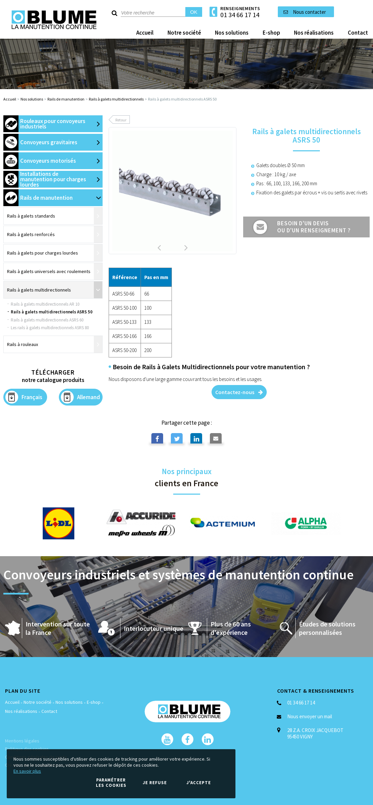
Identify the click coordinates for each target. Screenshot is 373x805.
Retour (120, 119)
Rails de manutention (65, 99)
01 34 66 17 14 (239, 14)
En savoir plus (27, 771)
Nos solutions (32, 99)
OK (193, 12)
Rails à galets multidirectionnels (116, 99)
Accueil (9, 99)
